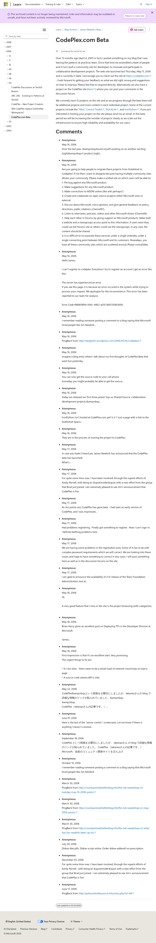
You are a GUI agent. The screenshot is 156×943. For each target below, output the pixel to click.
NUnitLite (111, 109)
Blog (43, 928)
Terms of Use (115, 928)
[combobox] (26, 36)
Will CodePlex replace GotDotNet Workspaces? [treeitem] (27, 110)
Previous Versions (28, 928)
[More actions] (149, 29)
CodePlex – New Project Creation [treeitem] (27, 104)
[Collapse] (44, 30)
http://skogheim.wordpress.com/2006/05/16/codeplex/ (109, 340)
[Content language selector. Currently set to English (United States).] (18, 921)
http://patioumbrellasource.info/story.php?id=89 (105, 893)
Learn (58, 29)
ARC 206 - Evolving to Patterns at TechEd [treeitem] (27, 97)
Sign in (149, 4)
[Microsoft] (6, 4)
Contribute (56, 928)
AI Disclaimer (10, 928)
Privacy (69, 928)
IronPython (131, 109)
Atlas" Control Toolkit (90, 109)
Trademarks (131, 928)
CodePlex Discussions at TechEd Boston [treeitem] (26, 89)
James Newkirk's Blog (90, 29)
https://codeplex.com (137, 75)
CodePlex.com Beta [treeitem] (20, 117)
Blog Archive (71, 29)
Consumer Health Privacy (91, 928)
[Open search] (141, 4)
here (90, 89)
